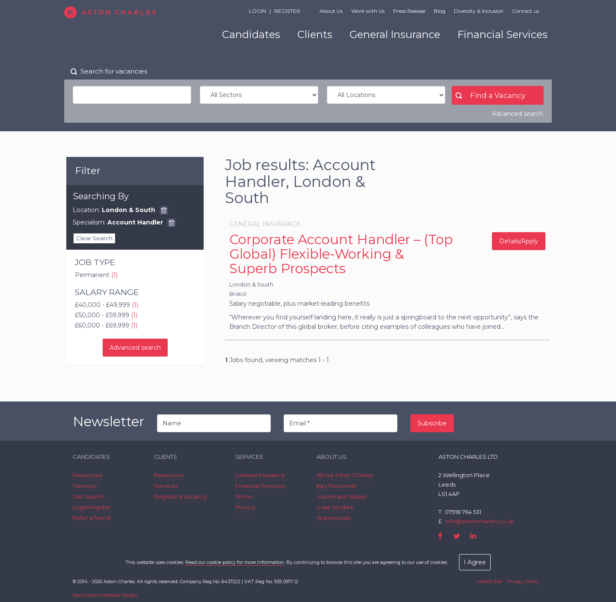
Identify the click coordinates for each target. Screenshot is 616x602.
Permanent (96, 275)
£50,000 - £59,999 (106, 315)
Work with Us (368, 11)
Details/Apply (518, 241)
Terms (243, 496)
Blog (439, 11)
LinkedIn (473, 536)
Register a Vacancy (180, 496)
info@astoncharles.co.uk (479, 521)
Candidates (251, 34)
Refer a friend (91, 517)
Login (257, 11)
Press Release (409, 11)
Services (85, 485)
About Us (331, 11)
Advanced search (517, 114)
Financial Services (502, 34)
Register (287, 11)
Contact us (525, 11)
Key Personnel (337, 485)
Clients (314, 34)
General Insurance (394, 34)
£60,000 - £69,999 (106, 325)
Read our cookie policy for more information (234, 562)
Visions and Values (342, 496)
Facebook (440, 536)
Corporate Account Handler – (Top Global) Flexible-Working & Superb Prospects (341, 254)
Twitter (456, 536)
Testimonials (333, 517)
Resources (87, 475)
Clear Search (94, 238)
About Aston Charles (345, 475)
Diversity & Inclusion (478, 11)
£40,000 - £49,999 (106, 305)
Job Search (88, 496)
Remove (164, 210)
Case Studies (335, 507)
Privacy (245, 507)
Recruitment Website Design (105, 595)
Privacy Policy (523, 581)
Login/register (92, 507)
